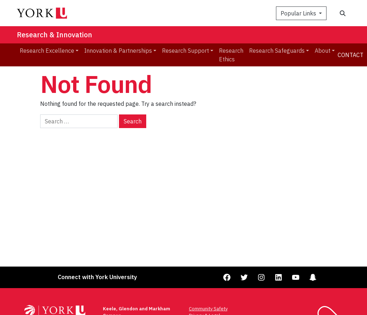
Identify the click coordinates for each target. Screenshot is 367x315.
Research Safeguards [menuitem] (277, 50)
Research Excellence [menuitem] (47, 50)
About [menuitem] (322, 50)
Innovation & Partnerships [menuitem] (118, 50)
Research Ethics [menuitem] (231, 55)
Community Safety (208, 309)
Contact (350, 54)
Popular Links (299, 13)
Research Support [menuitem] (185, 50)
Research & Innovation (54, 34)
